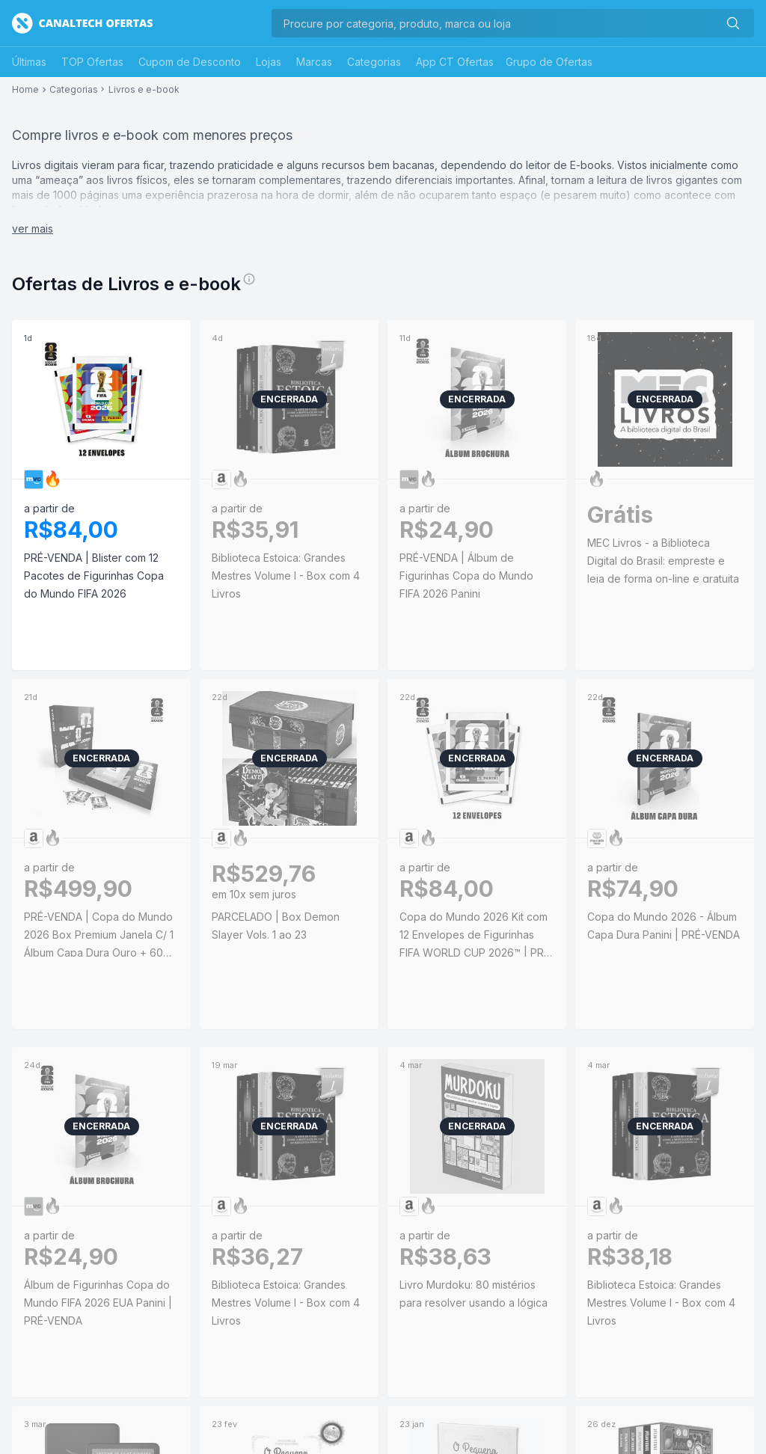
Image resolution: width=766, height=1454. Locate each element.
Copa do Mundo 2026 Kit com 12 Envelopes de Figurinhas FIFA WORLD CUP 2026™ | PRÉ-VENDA (476, 936)
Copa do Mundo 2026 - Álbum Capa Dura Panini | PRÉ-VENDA (663, 925)
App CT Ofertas (455, 61)
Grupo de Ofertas (549, 61)
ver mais (32, 228)
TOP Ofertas (92, 61)
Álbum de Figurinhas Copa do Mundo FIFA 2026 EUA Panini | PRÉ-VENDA (98, 1302)
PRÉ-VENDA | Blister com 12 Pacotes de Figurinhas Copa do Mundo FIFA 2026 (94, 575)
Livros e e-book (144, 89)
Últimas (29, 61)
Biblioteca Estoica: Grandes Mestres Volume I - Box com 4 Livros (286, 575)
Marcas (314, 61)
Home (25, 89)
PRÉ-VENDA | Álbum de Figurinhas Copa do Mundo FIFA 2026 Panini (466, 575)
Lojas (268, 61)
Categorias (374, 61)
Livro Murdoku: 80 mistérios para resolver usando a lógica (473, 1293)
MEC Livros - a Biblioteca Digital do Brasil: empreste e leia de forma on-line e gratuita (663, 560)
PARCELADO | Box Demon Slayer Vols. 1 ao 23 (276, 925)
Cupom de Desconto (189, 61)
